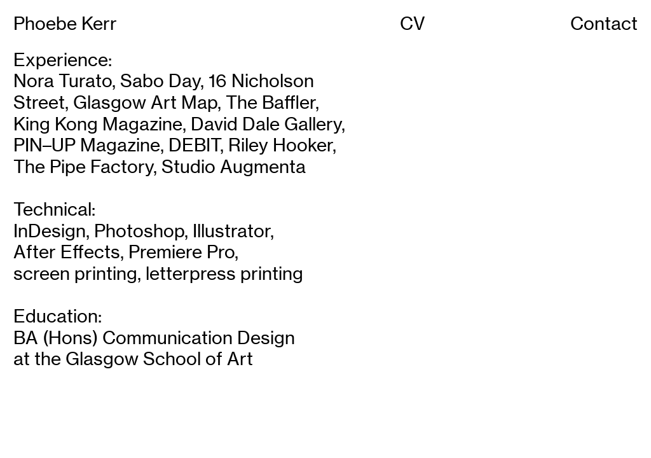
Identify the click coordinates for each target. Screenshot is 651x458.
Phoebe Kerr (65, 23)
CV (412, 23)
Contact (604, 23)
